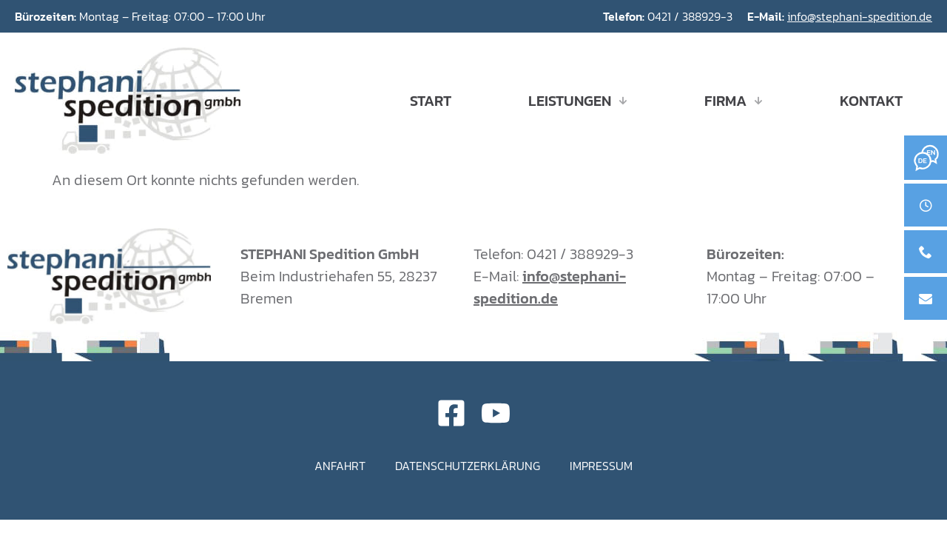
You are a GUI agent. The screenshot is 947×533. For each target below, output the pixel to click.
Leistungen (577, 101)
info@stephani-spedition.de (859, 16)
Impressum (601, 466)
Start (430, 101)
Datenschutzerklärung (467, 466)
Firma (733, 101)
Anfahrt (339, 466)
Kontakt (871, 101)
